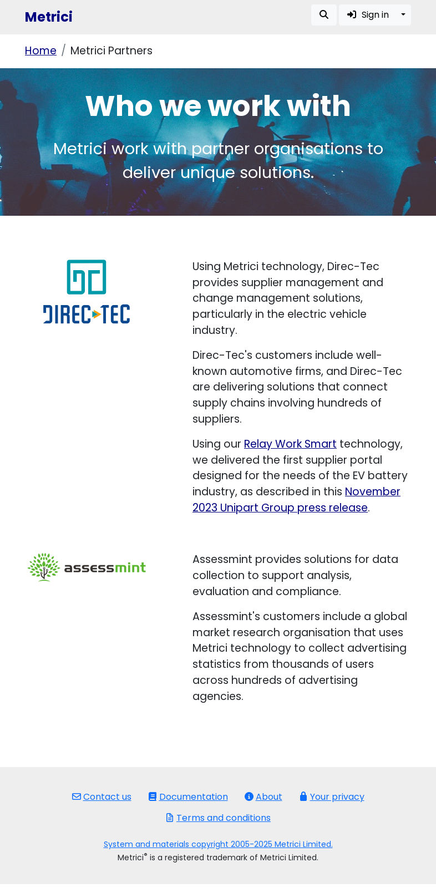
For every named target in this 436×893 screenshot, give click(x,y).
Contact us (101, 796)
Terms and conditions (218, 817)
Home (41, 50)
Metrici (49, 17)
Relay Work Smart (290, 444)
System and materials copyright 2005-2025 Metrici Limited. (218, 844)
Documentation (188, 796)
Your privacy (331, 796)
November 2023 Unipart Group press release (296, 499)
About (263, 796)
